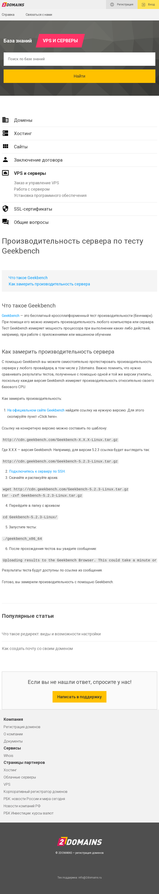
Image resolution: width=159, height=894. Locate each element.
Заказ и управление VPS (36, 182)
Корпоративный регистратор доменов (35, 791)
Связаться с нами (39, 14)
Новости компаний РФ (22, 806)
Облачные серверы (20, 777)
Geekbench (10, 316)
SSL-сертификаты (33, 209)
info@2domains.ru (90, 877)
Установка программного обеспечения (50, 195)
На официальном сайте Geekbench (36, 410)
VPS (7, 784)
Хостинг (23, 133)
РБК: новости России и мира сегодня (34, 799)
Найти (79, 76)
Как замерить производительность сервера (49, 284)
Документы (13, 741)
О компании (13, 734)
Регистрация (121, 4)
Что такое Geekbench (28, 278)
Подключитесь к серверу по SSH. (37, 471)
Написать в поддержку (79, 696)
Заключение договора (38, 160)
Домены (23, 120)
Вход (148, 4)
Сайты (21, 146)
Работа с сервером (32, 189)
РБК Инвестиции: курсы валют (28, 813)
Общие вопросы (31, 222)
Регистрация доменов (22, 727)
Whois (8, 756)
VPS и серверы (30, 173)
